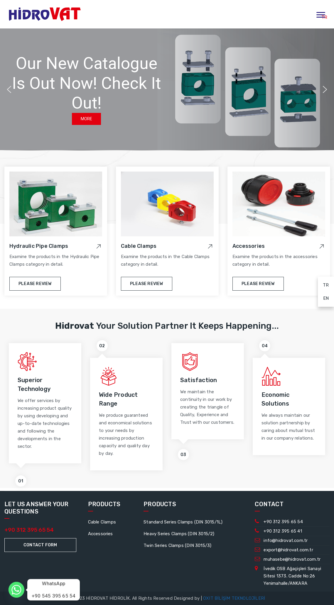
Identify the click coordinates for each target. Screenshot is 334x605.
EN (323, 297)
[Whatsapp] (16, 590)
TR (323, 284)
